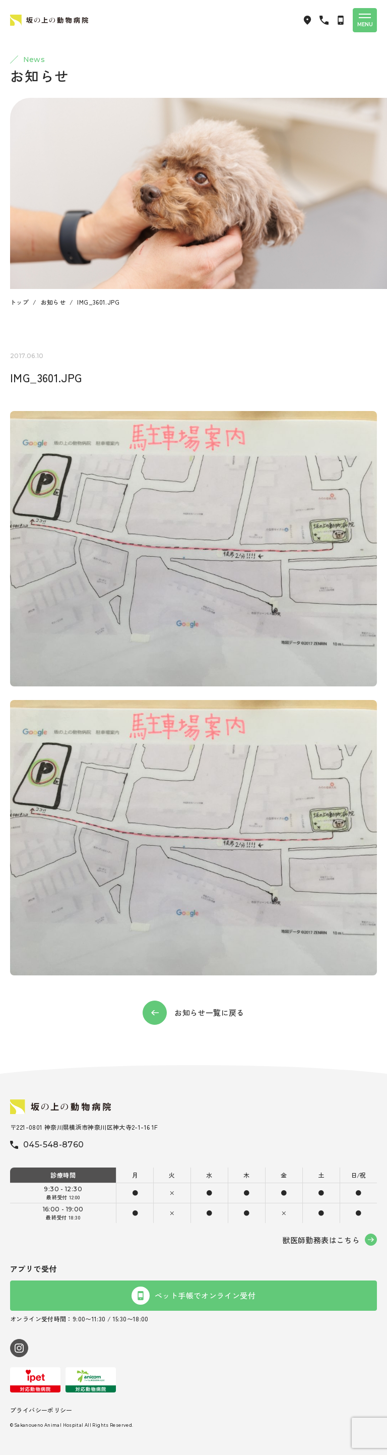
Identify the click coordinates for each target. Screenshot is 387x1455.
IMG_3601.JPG (98, 302)
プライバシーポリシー (41, 1410)
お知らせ (53, 302)
